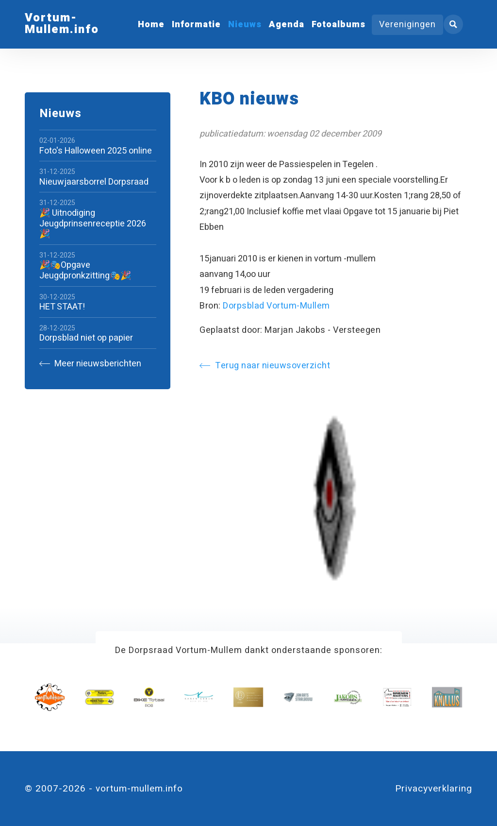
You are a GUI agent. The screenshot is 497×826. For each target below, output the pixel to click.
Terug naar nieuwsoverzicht (264, 365)
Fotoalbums (338, 24)
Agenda (286, 24)
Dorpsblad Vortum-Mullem (276, 305)
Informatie (196, 24)
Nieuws (245, 24)
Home (151, 24)
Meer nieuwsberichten (90, 363)
